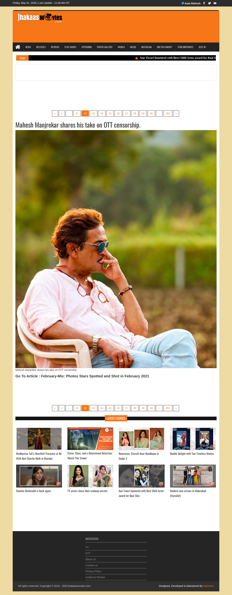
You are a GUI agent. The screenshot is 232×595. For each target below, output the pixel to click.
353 (168, 113)
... (69, 113)
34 (101, 113)
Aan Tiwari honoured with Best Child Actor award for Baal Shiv (178, 57)
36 (118, 113)
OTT (87, 551)
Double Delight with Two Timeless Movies (192, 453)
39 (143, 113)
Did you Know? (164, 47)
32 (85, 113)
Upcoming (87, 47)
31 (77, 113)
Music (133, 47)
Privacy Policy (93, 569)
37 (126, 113)
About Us (90, 557)
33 (93, 113)
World (121, 47)
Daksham (208, 586)
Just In (202, 47)
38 (134, 113)
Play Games (70, 47)
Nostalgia (146, 47)
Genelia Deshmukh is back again (33, 491)
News (28, 47)
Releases (41, 47)
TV (87, 546)
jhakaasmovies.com (79, 586)
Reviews (55, 47)
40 (151, 113)
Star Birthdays (185, 47)
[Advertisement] (134, 22)
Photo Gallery (105, 47)
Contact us (91, 563)
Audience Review (95, 575)
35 (110, 113)
